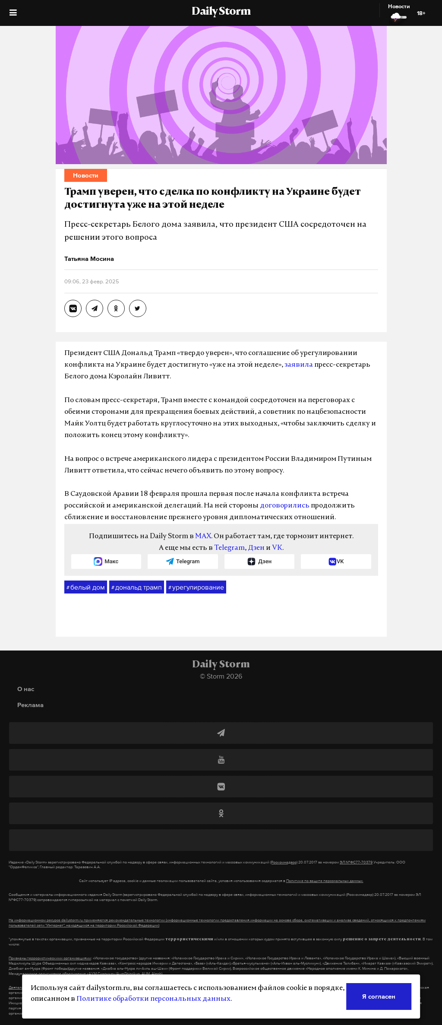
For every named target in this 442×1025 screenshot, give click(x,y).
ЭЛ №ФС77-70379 (356, 862)
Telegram (229, 548)
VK (277, 548)
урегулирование (196, 587)
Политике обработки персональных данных (153, 999)
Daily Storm (221, 12)
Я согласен (378, 996)
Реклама (30, 704)
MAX (203, 536)
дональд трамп (136, 587)
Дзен (256, 548)
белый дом (85, 587)
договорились (284, 505)
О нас (25, 688)
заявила (298, 365)
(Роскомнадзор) (283, 862)
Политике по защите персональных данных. (324, 881)
